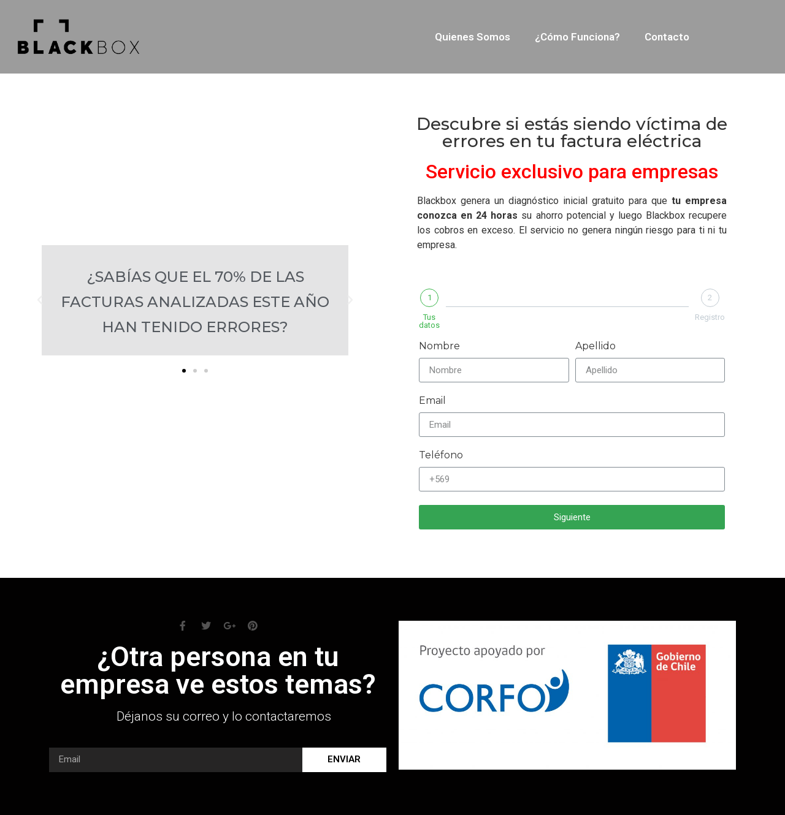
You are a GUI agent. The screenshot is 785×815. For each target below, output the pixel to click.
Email (432, 401)
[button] (184, 371)
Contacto (667, 37)
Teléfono (441, 455)
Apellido (595, 346)
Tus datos (429, 321)
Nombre (439, 346)
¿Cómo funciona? (577, 37)
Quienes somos (472, 37)
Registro (710, 317)
